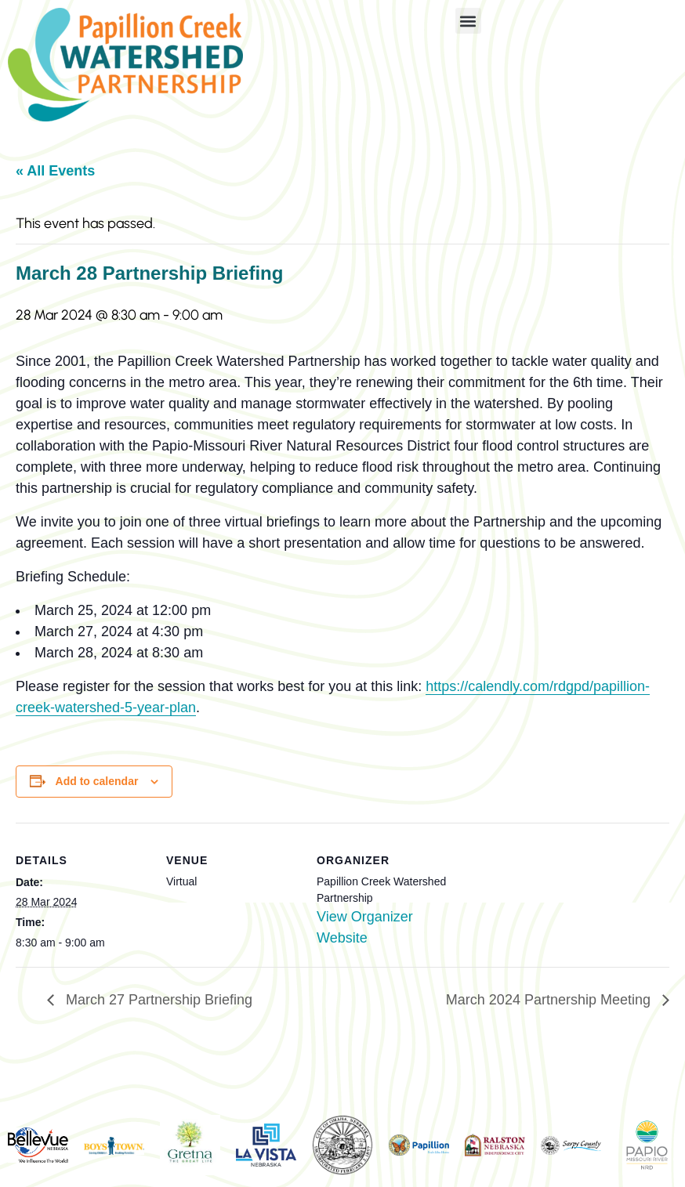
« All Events (55, 171)
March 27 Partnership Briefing (157, 1000)
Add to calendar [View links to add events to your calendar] (97, 781)
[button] (468, 21)
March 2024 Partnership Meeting (550, 1000)
